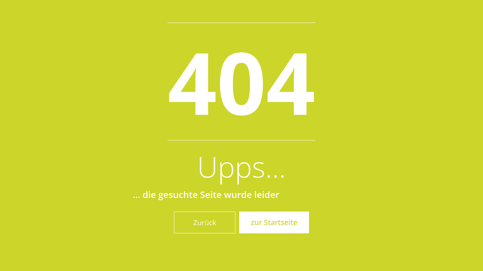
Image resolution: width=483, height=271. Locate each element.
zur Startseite (274, 222)
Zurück (204, 222)
